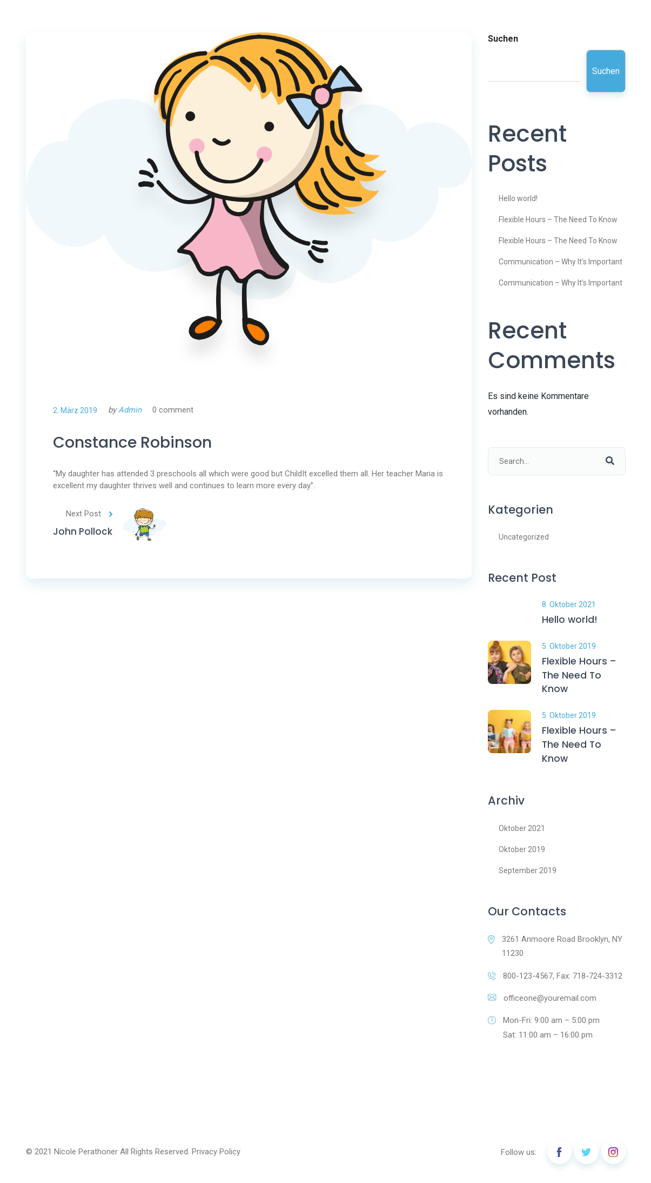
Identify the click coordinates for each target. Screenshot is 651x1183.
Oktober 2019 (522, 853)
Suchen (503, 39)
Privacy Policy (216, 1157)
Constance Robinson (142, 444)
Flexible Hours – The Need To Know (558, 219)
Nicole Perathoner (86, 1157)
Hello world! (518, 198)
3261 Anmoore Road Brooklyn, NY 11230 (555, 950)
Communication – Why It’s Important (560, 261)
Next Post (91, 517)
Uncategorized (524, 537)
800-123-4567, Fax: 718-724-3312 (555, 980)
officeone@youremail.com (543, 1003)
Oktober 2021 (522, 832)
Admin (130, 410)
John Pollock (83, 535)
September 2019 (527, 874)
